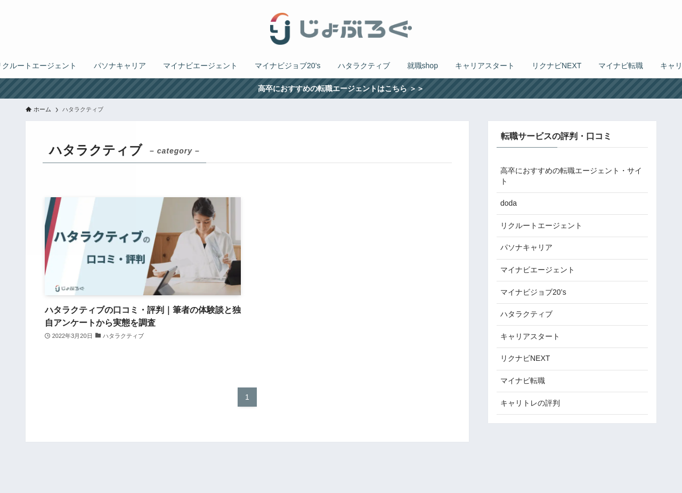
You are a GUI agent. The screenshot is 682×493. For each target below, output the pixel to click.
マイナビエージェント (537, 269)
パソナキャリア (526, 247)
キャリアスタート (530, 336)
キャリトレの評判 (530, 403)
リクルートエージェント (541, 225)
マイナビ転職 (522, 380)
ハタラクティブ (526, 314)
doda (508, 203)
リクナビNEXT (525, 358)
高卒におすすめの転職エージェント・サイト (571, 175)
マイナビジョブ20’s (533, 292)
